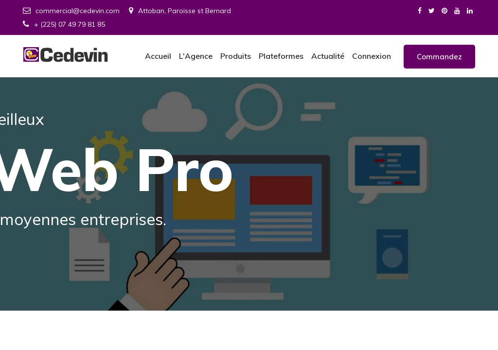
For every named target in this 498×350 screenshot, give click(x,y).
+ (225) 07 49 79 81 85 (64, 24)
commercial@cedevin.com (71, 10)
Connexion (371, 56)
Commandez (439, 56)
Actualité (327, 56)
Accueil (158, 56)
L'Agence (196, 56)
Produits (235, 56)
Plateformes (281, 56)
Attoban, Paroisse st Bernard (180, 10)
